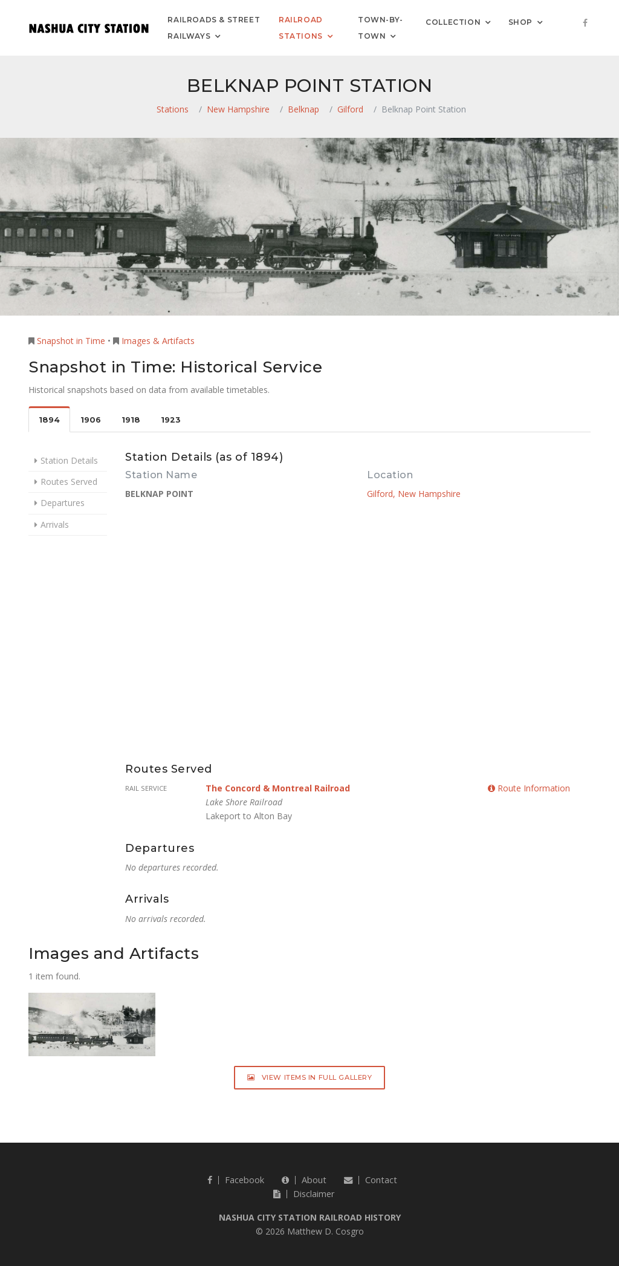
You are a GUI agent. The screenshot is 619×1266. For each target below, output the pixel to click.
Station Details (69, 460)
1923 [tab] (171, 419)
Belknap (303, 109)
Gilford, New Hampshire (414, 493)
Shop (520, 21)
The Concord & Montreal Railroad (278, 788)
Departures (63, 502)
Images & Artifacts (158, 340)
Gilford (350, 109)
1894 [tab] (49, 419)
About (304, 1180)
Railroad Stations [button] (301, 28)
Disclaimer (303, 1193)
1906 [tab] (90, 419)
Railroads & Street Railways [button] (213, 28)
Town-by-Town (380, 28)
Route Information (529, 788)
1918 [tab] (131, 419)
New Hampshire (238, 109)
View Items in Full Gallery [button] (309, 1077)
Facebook (235, 1180)
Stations (173, 109)
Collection (453, 21)
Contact (370, 1180)
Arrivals (55, 524)
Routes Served (69, 481)
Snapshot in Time (71, 340)
